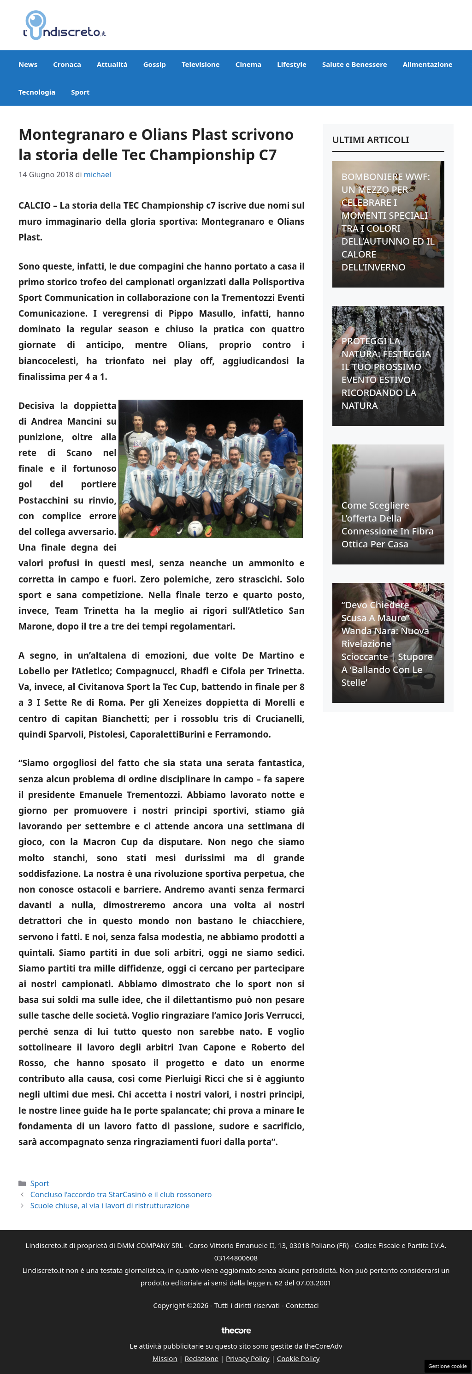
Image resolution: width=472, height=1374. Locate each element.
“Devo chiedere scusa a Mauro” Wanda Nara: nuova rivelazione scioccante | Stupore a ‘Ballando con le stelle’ (387, 644)
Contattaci (302, 1305)
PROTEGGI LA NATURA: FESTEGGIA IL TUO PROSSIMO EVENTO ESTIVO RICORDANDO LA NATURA (386, 373)
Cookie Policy (298, 1358)
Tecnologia (36, 91)
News (27, 64)
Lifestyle (292, 64)
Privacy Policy (248, 1358)
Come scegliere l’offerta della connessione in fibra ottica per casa (388, 524)
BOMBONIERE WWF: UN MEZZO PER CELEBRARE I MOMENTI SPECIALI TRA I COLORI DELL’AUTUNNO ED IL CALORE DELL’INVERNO (388, 221)
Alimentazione (428, 64)
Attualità (112, 64)
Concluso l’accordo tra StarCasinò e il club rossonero (121, 1194)
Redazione (201, 1358)
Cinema (248, 64)
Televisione (201, 64)
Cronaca (67, 64)
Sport (80, 91)
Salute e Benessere (354, 64)
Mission (165, 1358)
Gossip (154, 64)
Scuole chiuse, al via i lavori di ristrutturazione (110, 1205)
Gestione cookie (447, 1365)
